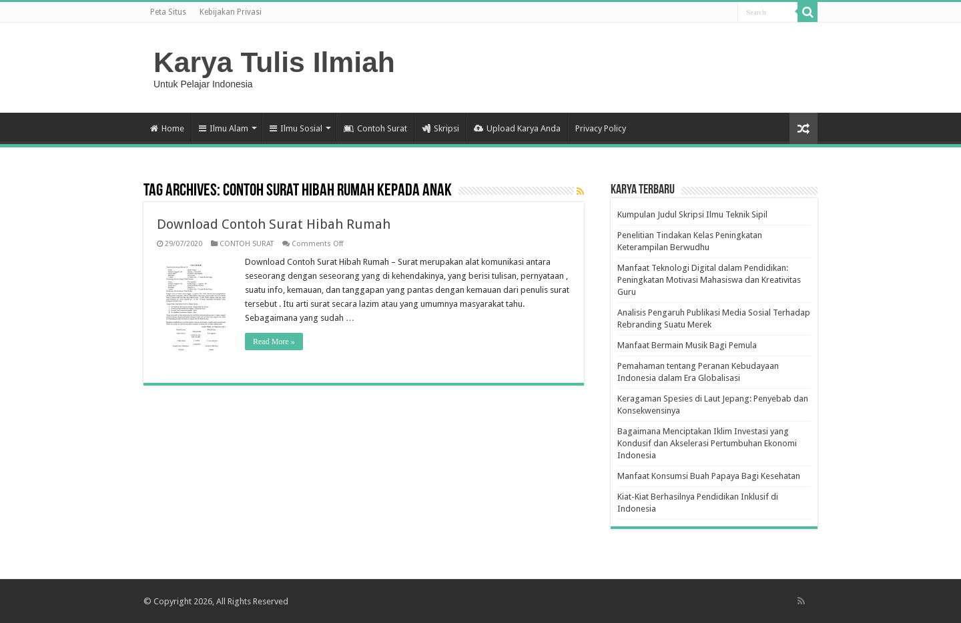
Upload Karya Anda (517, 128)
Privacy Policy (600, 128)
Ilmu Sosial (296, 128)
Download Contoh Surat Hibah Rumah (273, 224)
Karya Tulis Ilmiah (274, 62)
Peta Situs (168, 12)
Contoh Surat (375, 128)
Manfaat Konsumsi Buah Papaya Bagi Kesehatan (708, 476)
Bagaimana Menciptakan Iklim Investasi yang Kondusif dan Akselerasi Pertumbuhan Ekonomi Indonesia (707, 443)
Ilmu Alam (223, 128)
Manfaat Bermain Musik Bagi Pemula (687, 345)
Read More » (274, 341)
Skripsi (440, 128)
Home (167, 128)
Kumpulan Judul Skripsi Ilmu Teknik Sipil (692, 214)
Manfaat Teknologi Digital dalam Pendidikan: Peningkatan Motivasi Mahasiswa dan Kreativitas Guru (709, 280)
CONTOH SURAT (247, 243)
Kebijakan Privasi (231, 12)
